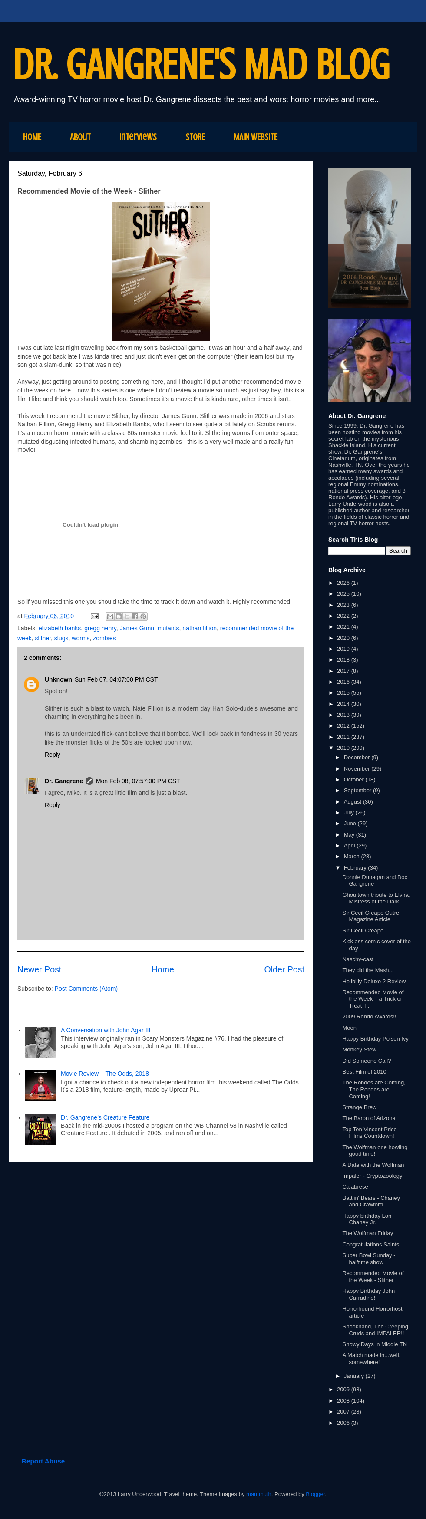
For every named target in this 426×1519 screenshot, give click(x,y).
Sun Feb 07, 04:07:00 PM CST (116, 679)
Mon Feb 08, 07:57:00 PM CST (138, 781)
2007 (344, 1411)
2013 (344, 715)
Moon (349, 1028)
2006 (344, 1423)
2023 (344, 605)
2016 (344, 682)
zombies (104, 638)
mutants (168, 628)
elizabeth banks (60, 628)
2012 (344, 725)
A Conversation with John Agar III (106, 1030)
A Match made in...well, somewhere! (371, 1358)
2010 (344, 748)
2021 (344, 626)
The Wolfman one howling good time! (374, 1150)
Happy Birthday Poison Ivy (375, 1038)
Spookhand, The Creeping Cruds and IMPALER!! (375, 1330)
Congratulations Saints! (371, 1244)
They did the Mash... (367, 970)
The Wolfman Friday (367, 1233)
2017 (344, 671)
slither (43, 638)
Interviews (138, 137)
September (358, 790)
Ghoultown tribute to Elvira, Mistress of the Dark (376, 898)
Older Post (284, 969)
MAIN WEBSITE (255, 137)
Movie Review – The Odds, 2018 (105, 1073)
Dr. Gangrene (64, 781)
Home (163, 969)
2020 (344, 638)
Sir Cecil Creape (362, 930)
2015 (344, 692)
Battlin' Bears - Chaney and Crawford (371, 1201)
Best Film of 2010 (364, 1071)
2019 (344, 649)
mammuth (258, 1494)
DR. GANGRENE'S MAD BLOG (201, 64)
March (352, 856)
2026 (344, 583)
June (351, 823)
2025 (344, 593)
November (358, 768)
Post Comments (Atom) (86, 988)
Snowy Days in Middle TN (374, 1344)
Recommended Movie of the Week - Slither (372, 1276)
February (356, 867)
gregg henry (100, 628)
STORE (195, 137)
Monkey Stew (359, 1049)
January (355, 1376)
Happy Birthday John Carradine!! (368, 1294)
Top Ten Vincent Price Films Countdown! (369, 1133)
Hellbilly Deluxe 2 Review (374, 981)
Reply (52, 754)
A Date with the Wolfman (373, 1165)
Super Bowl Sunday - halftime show (368, 1258)
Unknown (58, 679)
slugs (61, 638)
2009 (344, 1389)
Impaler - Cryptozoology (372, 1176)
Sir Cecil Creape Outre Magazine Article (370, 916)
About (80, 137)
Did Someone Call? (366, 1061)
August (353, 801)
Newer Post (39, 969)
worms (80, 638)
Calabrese (355, 1186)
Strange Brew (359, 1107)
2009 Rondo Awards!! (369, 1016)
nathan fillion (199, 628)
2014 (344, 704)
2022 (344, 616)
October (355, 779)
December (358, 757)
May (350, 834)
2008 (344, 1400)
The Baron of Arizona (368, 1118)
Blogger (315, 1494)
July (350, 812)
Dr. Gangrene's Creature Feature (105, 1117)
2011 (344, 737)
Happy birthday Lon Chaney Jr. (366, 1219)
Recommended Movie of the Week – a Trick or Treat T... (372, 999)
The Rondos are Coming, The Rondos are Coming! (373, 1089)
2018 (344, 659)
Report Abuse (43, 1461)
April (350, 845)
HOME (32, 137)
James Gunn (137, 628)
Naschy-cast (357, 959)
